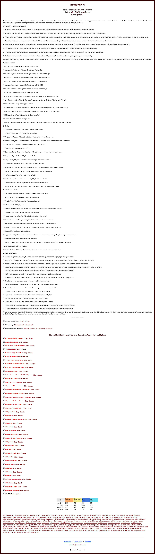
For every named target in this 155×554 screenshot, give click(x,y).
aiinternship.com (104, 521)
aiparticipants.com (47, 530)
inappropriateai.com (64, 528)
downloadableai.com (10, 528)
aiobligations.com (135, 528)
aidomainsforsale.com (29, 519)
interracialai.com (136, 525)
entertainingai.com (93, 525)
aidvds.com (49, 519)
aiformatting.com (36, 521)
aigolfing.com (68, 521)
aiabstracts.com (83, 527)
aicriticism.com (131, 527)
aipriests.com (125, 523)
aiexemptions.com (24, 528)
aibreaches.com (94, 527)
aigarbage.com (58, 521)
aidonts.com (41, 519)
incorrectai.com (76, 528)
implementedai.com (50, 528)
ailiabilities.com (97, 528)
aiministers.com (128, 521)
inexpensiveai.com (124, 525)
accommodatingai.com (57, 527)
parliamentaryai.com (34, 530)
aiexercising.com (107, 519)
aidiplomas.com (96, 517)
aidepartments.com (33, 517)
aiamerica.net (46, 515)
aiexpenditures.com (37, 528)
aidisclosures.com (107, 517)
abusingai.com (44, 527)
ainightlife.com (19, 523)
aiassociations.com (57, 515)
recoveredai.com (128, 530)
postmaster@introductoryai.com (77, 545)
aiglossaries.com (34, 527)
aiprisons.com (82, 530)
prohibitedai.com (22, 527)
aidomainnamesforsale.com (12, 519)
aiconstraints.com (120, 527)
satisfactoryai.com (33, 532)
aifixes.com (16, 521)
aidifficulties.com (84, 517)
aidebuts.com (106, 515)
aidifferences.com (72, 517)
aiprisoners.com (93, 530)
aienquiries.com (72, 519)
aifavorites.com (119, 519)
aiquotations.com (58, 525)
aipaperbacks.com (9, 530)
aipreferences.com (114, 523)
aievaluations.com (95, 519)
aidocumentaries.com (131, 517)
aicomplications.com (106, 527)
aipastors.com (54, 523)
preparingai (71, 530)
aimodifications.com (122, 528)
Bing (28, 321)
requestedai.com (139, 530)
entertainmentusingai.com (108, 525)
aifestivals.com (129, 519)
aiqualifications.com (34, 525)
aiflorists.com (25, 521)
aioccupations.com (43, 523)
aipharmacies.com (90, 523)
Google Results (19, 325)
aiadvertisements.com (22, 515)
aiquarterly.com (47, 525)
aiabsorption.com (71, 527)
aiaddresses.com (8, 515)
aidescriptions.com (46, 517)
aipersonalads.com (77, 523)
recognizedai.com (116, 530)
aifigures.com (7, 521)
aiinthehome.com (116, 521)
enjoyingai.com (81, 525)
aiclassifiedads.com (9, 517)
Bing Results (29, 325)
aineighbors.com (8, 523)
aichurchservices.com (133, 515)
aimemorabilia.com (109, 528)
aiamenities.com (35, 515)
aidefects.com (21, 517)
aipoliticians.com (101, 523)
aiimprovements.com (80, 521)
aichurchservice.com (118, 515)
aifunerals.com (47, 521)
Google (22, 321)
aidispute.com (118, 517)
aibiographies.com (83, 515)
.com (76, 530)
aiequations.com (83, 519)
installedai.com (87, 528)
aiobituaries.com (31, 523)
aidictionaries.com (59, 517)
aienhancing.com (60, 519)
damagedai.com (142, 527)
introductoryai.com (9, 527)
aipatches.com (65, 523)
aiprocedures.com (9, 525)
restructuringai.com (9, 532)
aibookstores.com (95, 515)
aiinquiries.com (93, 521)
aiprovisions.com (21, 525)
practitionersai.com (60, 530)
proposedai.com (104, 530)
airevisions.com (21, 532)
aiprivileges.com (136, 523)
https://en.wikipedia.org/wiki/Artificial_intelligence (38, 328)
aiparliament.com (21, 530)
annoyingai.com (70, 525)
